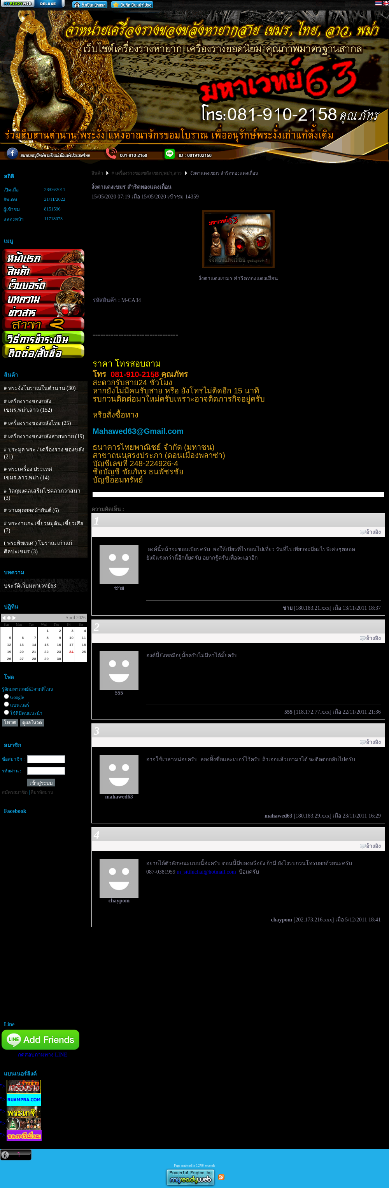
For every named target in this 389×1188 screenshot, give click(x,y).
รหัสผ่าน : (11, 771)
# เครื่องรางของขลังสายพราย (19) (44, 436)
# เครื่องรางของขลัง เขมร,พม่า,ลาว (147, 173)
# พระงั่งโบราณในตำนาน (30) (39, 388)
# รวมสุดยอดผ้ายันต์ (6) (31, 510)
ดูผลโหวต (32, 722)
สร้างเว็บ (32, 4)
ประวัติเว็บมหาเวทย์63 (30, 586)
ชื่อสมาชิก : (13, 759)
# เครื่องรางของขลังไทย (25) (37, 423)
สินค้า (97, 173)
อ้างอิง (373, 532)
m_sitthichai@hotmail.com (206, 872)
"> (20, 1086)
